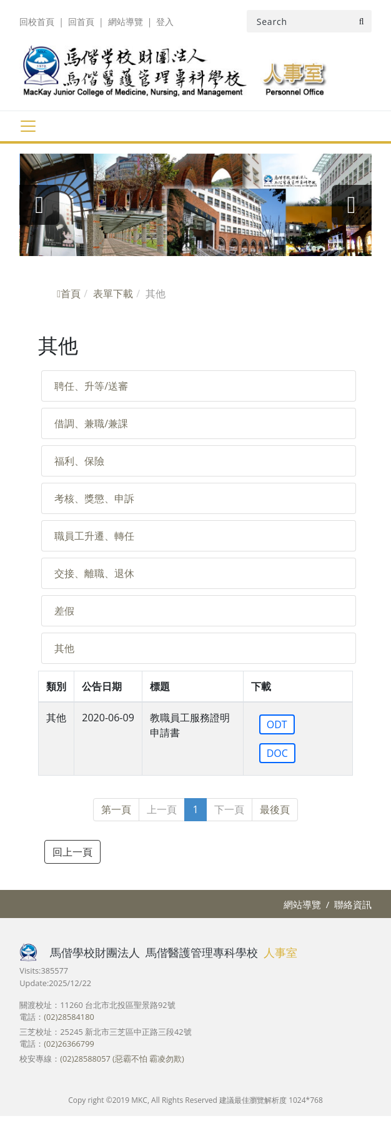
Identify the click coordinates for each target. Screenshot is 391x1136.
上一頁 (162, 809)
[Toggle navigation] (28, 126)
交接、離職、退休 (94, 573)
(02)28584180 (69, 1016)
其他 (64, 648)
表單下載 (113, 293)
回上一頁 (72, 852)
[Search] (309, 21)
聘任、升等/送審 (91, 386)
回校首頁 (36, 21)
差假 (64, 611)
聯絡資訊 (353, 904)
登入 (165, 21)
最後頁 (275, 809)
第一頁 (116, 809)
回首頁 (81, 21)
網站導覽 (125, 21)
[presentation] (39, 205)
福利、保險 (79, 461)
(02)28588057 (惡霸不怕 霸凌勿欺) (122, 1058)
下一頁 (229, 809)
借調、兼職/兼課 (91, 423)
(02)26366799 (69, 1043)
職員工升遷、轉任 (94, 536)
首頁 (69, 293)
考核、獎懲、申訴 (94, 498)
